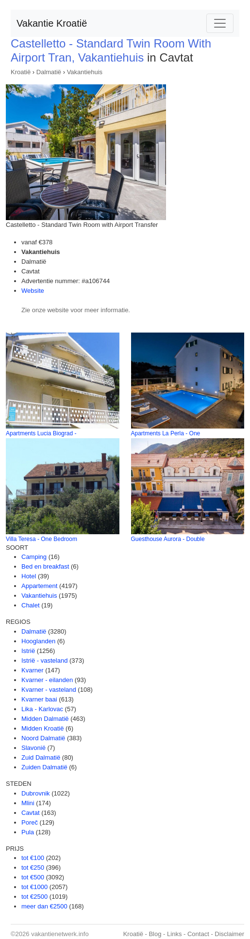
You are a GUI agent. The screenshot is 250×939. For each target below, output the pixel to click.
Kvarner (32, 670)
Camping (34, 556)
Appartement (39, 585)
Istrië (28, 650)
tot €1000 (34, 887)
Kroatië (21, 72)
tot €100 (32, 857)
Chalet (30, 605)
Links (174, 934)
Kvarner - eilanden (47, 680)
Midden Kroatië (42, 728)
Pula (27, 832)
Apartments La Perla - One (165, 433)
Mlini (27, 803)
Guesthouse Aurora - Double (168, 539)
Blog (155, 934)
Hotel (28, 576)
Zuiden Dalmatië (44, 767)
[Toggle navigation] (219, 23)
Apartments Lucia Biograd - (41, 433)
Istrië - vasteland (44, 660)
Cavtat (30, 812)
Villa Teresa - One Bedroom (41, 539)
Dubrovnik (35, 793)
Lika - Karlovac (42, 709)
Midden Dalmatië (45, 718)
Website (32, 290)
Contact (198, 934)
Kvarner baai (39, 699)
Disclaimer (229, 934)
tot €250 (32, 867)
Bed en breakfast (45, 566)
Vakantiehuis (84, 72)
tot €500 (32, 877)
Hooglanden (38, 641)
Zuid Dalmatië (40, 757)
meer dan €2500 (44, 906)
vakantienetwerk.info (60, 934)
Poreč (29, 822)
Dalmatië (48, 72)
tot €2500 (34, 896)
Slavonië (33, 747)
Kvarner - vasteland (48, 689)
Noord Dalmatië (43, 738)
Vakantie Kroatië (52, 23)
